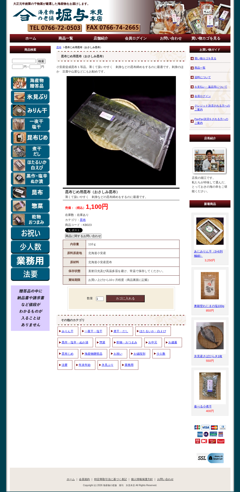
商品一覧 (65, 38)
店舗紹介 (100, 38)
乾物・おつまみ (126, 342)
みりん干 (67, 331)
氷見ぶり (108, 365)
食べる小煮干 (203, 406)
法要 (65, 365)
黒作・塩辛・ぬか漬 (75, 342)
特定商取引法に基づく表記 (110, 479)
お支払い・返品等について (211, 86)
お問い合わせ (171, 38)
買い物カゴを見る (205, 38)
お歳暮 (172, 342)
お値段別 (139, 353)
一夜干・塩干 (93, 331)
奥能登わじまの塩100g (209, 306)
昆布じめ (67, 353)
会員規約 (84, 479)
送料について (203, 77)
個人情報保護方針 (142, 479)
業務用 (129, 365)
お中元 (152, 342)
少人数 (161, 353)
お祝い (118, 353)
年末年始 (85, 365)
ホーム (30, 38)
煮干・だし (121, 331)
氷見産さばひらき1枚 (208, 356)
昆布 (58, 47)
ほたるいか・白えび (152, 331)
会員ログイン (136, 38)
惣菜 (102, 342)
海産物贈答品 (93, 353)
